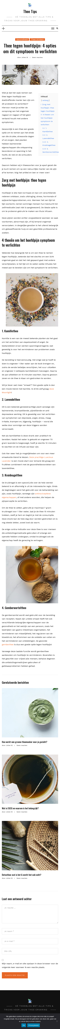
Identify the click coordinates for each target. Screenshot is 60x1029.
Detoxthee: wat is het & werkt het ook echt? (21, 874)
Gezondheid (22, 39)
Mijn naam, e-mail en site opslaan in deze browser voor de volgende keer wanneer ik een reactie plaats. (30, 965)
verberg (45, 100)
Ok (24, 1025)
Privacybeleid (34, 1025)
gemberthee (8, 644)
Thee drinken (37, 39)
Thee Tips (30, 11)
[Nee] (57, 1021)
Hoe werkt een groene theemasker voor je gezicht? (24, 742)
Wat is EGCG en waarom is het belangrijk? (20, 808)
